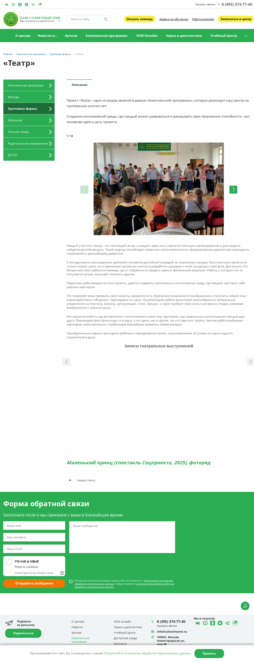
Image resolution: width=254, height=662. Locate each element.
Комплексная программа (106, 35)
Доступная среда (125, 638)
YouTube (13, 4)
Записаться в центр (236, 19)
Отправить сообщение (34, 605)
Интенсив (15, 120)
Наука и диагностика (184, 35)
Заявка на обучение (173, 19)
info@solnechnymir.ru (172, 631)
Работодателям (203, 19)
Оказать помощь (140, 19)
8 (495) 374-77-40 (237, 4)
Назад (67, 373)
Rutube (40, 4)
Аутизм (71, 35)
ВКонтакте (6, 4)
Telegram (26, 4)
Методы (14, 97)
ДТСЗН (12, 155)
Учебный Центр (224, 35)
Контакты (120, 644)
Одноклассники (20, 4)
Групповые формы (22, 108)
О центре (22, 35)
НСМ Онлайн (147, 35)
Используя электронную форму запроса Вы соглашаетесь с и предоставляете (124, 605)
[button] (234, 146)
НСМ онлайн (122, 622)
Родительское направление (28, 143)
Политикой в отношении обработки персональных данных (147, 653)
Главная (6, 36)
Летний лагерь (18, 132)
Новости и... (48, 35)
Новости (77, 627)
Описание (79, 85)
